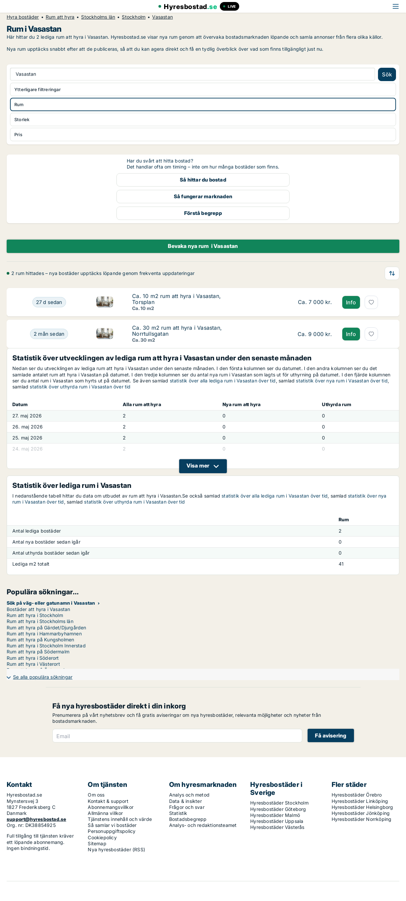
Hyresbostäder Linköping (360, 801)
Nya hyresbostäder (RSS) (116, 849)
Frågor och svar (187, 807)
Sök (387, 74)
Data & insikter (185, 801)
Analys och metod (189, 795)
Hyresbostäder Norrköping (362, 819)
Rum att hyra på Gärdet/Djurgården (46, 627)
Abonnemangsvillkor (110, 807)
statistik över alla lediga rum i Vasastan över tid (223, 380)
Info (351, 302)
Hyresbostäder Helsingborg (362, 807)
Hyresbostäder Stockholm (279, 803)
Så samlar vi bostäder (112, 825)
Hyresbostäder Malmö (275, 815)
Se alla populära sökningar (42, 677)
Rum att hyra (60, 17)
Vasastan (162, 17)
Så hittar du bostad (203, 180)
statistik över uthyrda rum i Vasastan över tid (80, 386)
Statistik (178, 813)
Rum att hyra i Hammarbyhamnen (44, 633)
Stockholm (133, 17)
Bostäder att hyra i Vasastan (38, 609)
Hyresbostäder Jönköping (361, 813)
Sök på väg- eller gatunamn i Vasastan (51, 603)
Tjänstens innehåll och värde (120, 819)
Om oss (96, 795)
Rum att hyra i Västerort (33, 664)
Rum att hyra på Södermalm (38, 651)
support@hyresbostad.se (36, 819)
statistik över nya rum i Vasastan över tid (341, 380)
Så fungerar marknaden (203, 196)
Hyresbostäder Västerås (277, 827)
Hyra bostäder (23, 17)
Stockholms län (98, 17)
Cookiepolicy (102, 837)
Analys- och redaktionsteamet (203, 825)
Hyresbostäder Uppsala (276, 821)
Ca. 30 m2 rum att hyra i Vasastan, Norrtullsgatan (177, 330)
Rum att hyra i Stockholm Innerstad (46, 645)
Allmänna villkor (105, 813)
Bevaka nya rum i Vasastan (203, 246)
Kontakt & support (108, 801)
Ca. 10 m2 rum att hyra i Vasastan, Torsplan (176, 299)
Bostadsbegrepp (188, 819)
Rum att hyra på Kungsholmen (40, 639)
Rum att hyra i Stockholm (35, 615)
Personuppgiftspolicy (111, 831)
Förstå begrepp (203, 213)
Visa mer (198, 465)
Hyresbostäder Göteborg (278, 809)
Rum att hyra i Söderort (33, 658)
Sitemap (97, 843)
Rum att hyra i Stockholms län (40, 621)
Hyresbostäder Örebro (357, 795)
